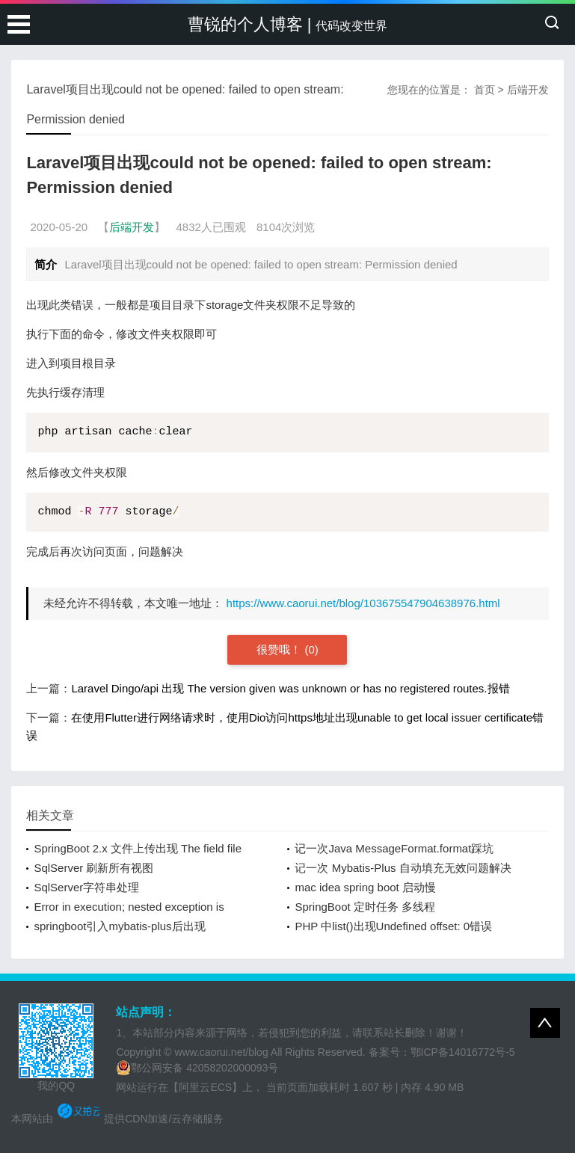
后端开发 (528, 90)
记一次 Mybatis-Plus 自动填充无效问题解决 (403, 867)
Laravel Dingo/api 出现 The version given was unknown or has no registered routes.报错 (290, 688)
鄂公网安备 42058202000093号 (197, 1067)
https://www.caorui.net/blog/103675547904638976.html (363, 603)
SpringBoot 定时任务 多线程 (365, 906)
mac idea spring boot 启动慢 (365, 887)
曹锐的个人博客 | (288, 24)
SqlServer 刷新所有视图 (93, 867)
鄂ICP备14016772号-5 (463, 1052)
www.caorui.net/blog (221, 1052)
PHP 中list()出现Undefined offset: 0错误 (393, 926)
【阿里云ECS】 (205, 1087)
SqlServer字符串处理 (86, 887)
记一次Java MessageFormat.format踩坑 (394, 848)
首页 (484, 90)
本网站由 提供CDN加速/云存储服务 (117, 1119)
